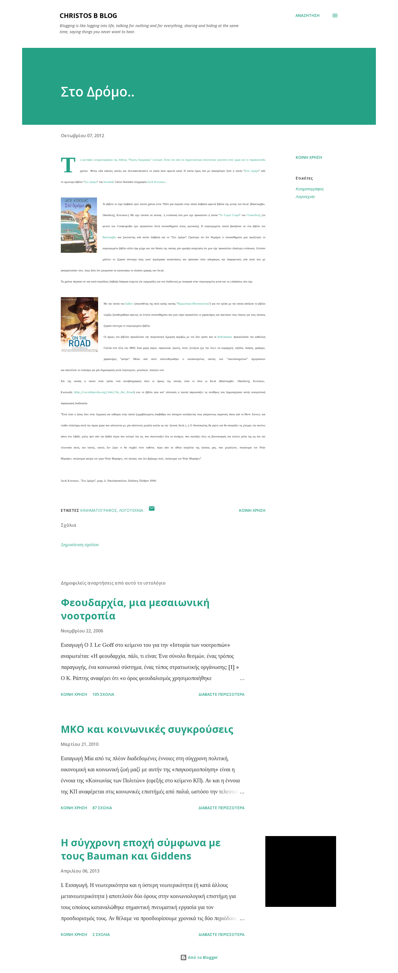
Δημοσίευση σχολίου (80, 544)
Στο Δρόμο (90, 182)
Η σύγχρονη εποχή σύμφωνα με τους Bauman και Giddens (141, 849)
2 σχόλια (101, 934)
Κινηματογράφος (310, 188)
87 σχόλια (102, 807)
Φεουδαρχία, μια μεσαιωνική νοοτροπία (135, 609)
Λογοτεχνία (305, 196)
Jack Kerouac (156, 182)
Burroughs (109, 237)
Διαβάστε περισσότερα (221, 694)
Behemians (225, 337)
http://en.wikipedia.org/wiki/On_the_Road (104, 392)
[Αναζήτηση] (307, 15)
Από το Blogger (199, 957)
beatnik (109, 182)
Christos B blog (88, 15)
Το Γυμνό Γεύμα (229, 215)
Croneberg (254, 215)
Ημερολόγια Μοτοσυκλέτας (193, 303)
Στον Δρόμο (252, 171)
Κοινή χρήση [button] (309, 157)
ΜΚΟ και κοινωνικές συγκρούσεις (147, 729)
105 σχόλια (103, 694)
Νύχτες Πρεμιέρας (139, 160)
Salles (129, 303)
